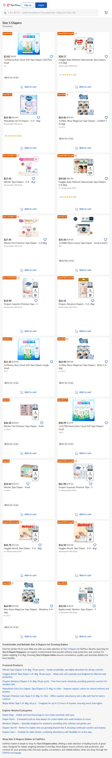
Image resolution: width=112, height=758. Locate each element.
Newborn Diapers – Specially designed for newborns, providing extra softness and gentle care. (46, 723)
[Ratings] (68, 75)
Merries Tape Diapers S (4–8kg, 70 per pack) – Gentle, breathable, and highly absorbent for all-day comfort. (52, 669)
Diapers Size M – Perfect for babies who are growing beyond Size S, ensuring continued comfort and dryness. (54, 727)
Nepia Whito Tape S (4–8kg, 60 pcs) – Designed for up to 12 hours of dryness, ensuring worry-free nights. (52, 703)
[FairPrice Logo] (14, 5)
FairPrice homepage (11, 752)
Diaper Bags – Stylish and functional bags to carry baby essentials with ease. (38, 715)
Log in (41, 5)
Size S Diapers (70, 649)
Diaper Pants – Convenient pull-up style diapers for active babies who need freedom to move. (46, 719)
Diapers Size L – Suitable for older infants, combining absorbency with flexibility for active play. (47, 732)
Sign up (27, 5)
